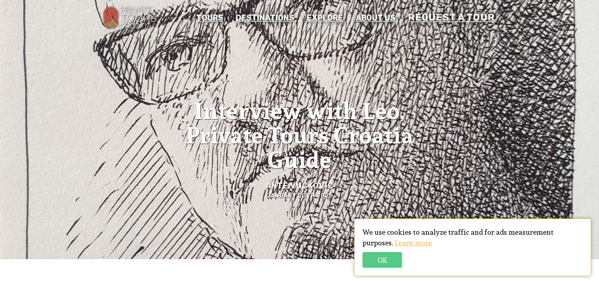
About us (375, 17)
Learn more (413, 242)
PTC (130, 18)
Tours (209, 17)
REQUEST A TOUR (451, 17)
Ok (382, 260)
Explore (325, 17)
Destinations (265, 17)
